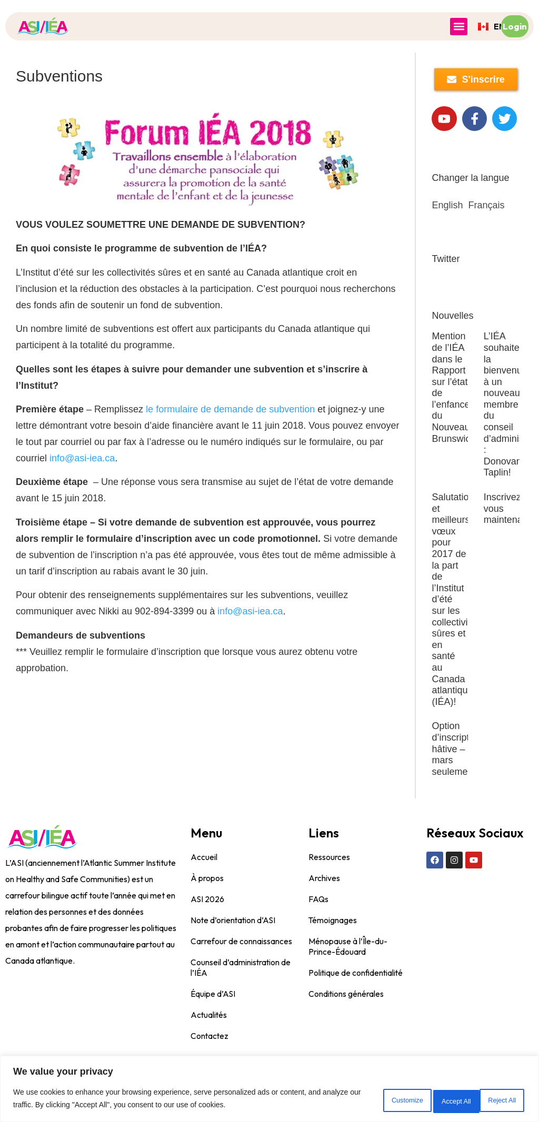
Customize (360, 1100)
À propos (207, 906)
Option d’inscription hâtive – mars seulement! (457, 776)
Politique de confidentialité (356, 1000)
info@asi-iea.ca (82, 458)
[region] (269, 1090)
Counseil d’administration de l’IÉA (241, 995)
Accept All (494, 1100)
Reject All (428, 1100)
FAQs (318, 927)
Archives (324, 906)
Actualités (209, 1042)
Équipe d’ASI (213, 1021)
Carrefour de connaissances (241, 969)
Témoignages (332, 948)
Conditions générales (346, 1021)
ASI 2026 (208, 927)
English (447, 233)
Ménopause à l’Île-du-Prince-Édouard (347, 974)
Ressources (329, 885)
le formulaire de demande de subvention (230, 409)
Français (486, 233)
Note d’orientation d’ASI (234, 948)
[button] (458, 26)
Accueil (204, 885)
